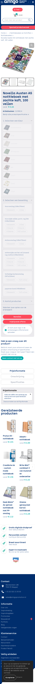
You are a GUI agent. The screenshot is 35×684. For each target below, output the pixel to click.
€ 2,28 (25, 514)
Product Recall (6, 648)
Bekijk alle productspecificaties (16, 114)
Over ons (4, 608)
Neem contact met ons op (12, 358)
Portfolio (4, 622)
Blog (2, 625)
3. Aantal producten (12, 301)
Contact (4, 637)
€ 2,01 (8, 442)
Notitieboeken (6, 35)
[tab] (17, 371)
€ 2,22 (25, 480)
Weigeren (19, 677)
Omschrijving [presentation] (17, 376)
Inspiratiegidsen (7, 613)
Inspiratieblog (6, 610)
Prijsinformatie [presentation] (17, 371)
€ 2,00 (25, 443)
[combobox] (15, 20)
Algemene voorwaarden (10, 658)
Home (3, 33)
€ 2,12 (8, 517)
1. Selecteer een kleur (13, 121)
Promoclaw (5, 616)
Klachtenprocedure (8, 646)
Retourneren (5, 643)
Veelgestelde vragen (9, 628)
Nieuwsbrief (5, 619)
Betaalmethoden (7, 640)
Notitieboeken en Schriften (20, 33)
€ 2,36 (8, 477)
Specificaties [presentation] (17, 382)
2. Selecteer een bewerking (15, 200)
